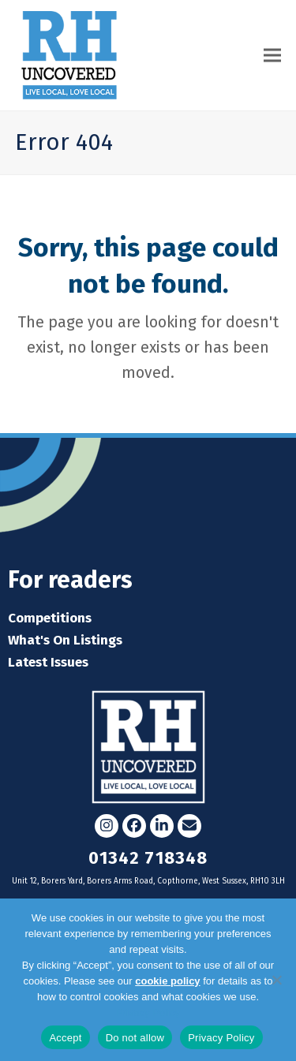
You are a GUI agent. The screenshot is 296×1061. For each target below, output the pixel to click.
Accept (65, 1038)
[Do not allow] (276, 980)
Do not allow (135, 1038)
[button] (272, 55)
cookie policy (167, 981)
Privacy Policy (148, 1012)
